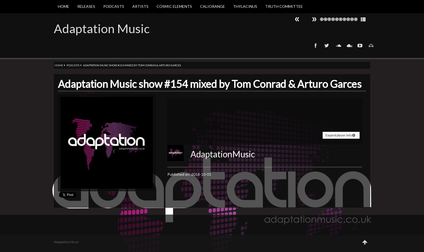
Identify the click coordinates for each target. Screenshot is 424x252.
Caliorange (212, 6)
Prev (314, 19)
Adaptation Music (102, 28)
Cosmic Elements (174, 6)
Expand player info (340, 135)
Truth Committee (284, 6)
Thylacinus (245, 6)
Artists (140, 6)
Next (297, 19)
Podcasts (113, 6)
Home (63, 6)
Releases (86, 6)
